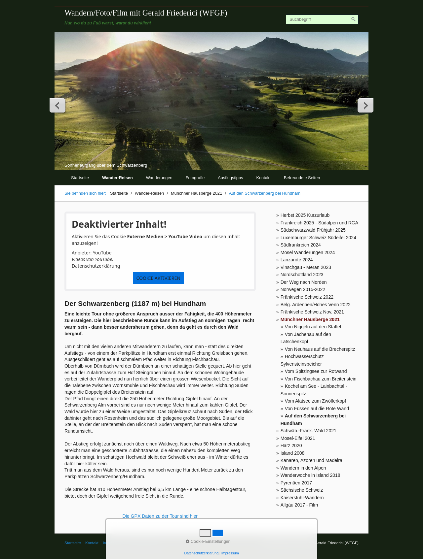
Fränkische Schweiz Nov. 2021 (312, 311)
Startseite (80, 177)
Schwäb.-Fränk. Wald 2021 (308, 430)
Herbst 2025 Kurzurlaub (305, 215)
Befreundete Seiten (302, 177)
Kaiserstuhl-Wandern (302, 497)
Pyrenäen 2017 (296, 482)
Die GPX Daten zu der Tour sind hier (160, 516)
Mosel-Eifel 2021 (298, 438)
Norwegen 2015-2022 (303, 289)
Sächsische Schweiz (302, 490)
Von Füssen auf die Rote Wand (317, 408)
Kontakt (263, 177)
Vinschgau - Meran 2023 (306, 267)
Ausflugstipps (230, 177)
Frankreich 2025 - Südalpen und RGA (320, 222)
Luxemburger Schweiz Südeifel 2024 (318, 237)
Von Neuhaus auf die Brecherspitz (320, 349)
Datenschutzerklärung (96, 266)
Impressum (230, 553)
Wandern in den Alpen (303, 468)
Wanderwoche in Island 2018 (310, 475)
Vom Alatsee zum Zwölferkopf (315, 401)
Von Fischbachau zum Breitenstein (321, 378)
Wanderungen (159, 177)
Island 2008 (293, 453)
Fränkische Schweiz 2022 (307, 297)
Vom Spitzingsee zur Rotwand (316, 371)
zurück (57, 105)
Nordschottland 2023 (302, 274)
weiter (365, 105)
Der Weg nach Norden (304, 282)
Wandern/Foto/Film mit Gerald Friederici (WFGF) (145, 12)
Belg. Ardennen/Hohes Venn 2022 (316, 304)
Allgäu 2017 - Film (299, 505)
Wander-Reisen (117, 177)
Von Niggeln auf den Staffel (313, 326)
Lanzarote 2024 (297, 259)
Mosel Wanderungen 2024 (308, 252)
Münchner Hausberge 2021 (310, 319)
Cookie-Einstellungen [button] (208, 541)
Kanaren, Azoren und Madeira (311, 460)
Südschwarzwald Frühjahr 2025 (313, 230)
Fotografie (195, 177)
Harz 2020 (291, 445)
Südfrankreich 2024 (301, 244)
